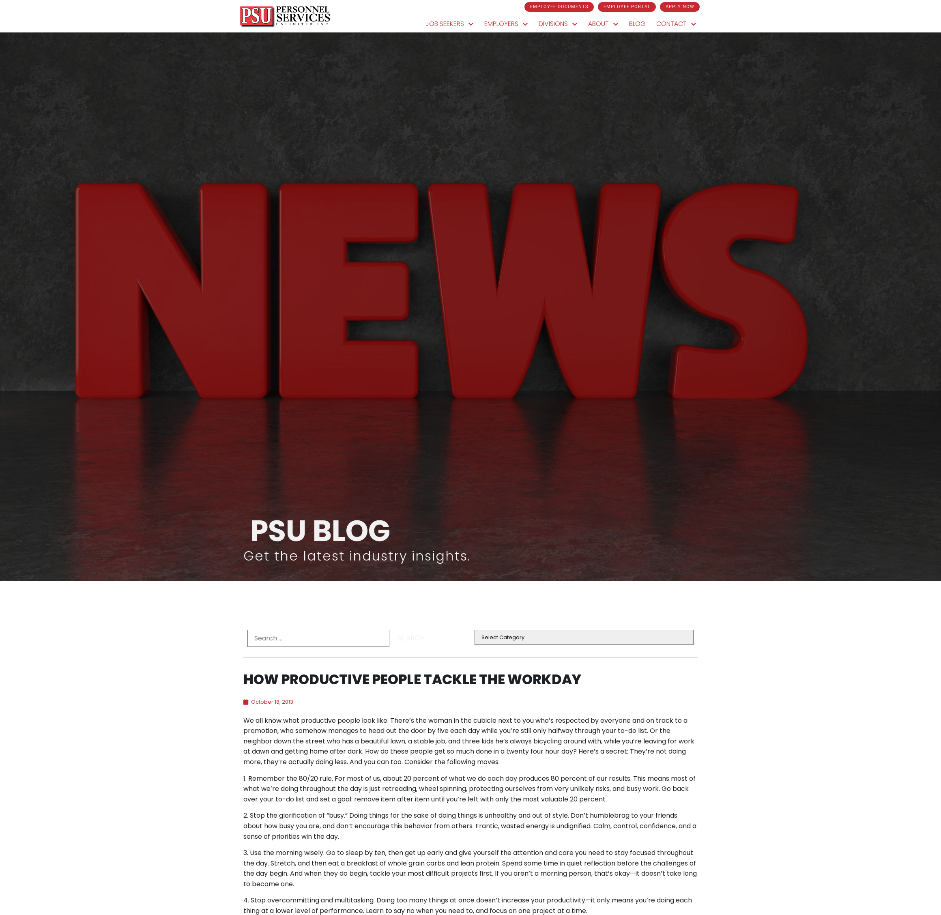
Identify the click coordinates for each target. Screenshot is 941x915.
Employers (508, 24)
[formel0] (318, 638)
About (606, 24)
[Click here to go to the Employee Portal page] (627, 7)
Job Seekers (452, 24)
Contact (679, 24)
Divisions (561, 24)
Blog (640, 25)
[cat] (584, 637)
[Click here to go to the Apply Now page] (680, 7)
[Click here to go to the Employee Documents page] (559, 7)
